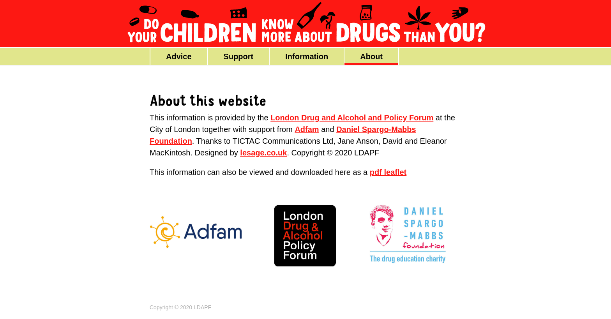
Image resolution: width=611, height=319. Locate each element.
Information (306, 56)
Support (239, 56)
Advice (179, 56)
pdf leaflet (388, 172)
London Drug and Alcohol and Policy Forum (351, 117)
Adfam (307, 129)
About (371, 56)
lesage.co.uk (263, 152)
